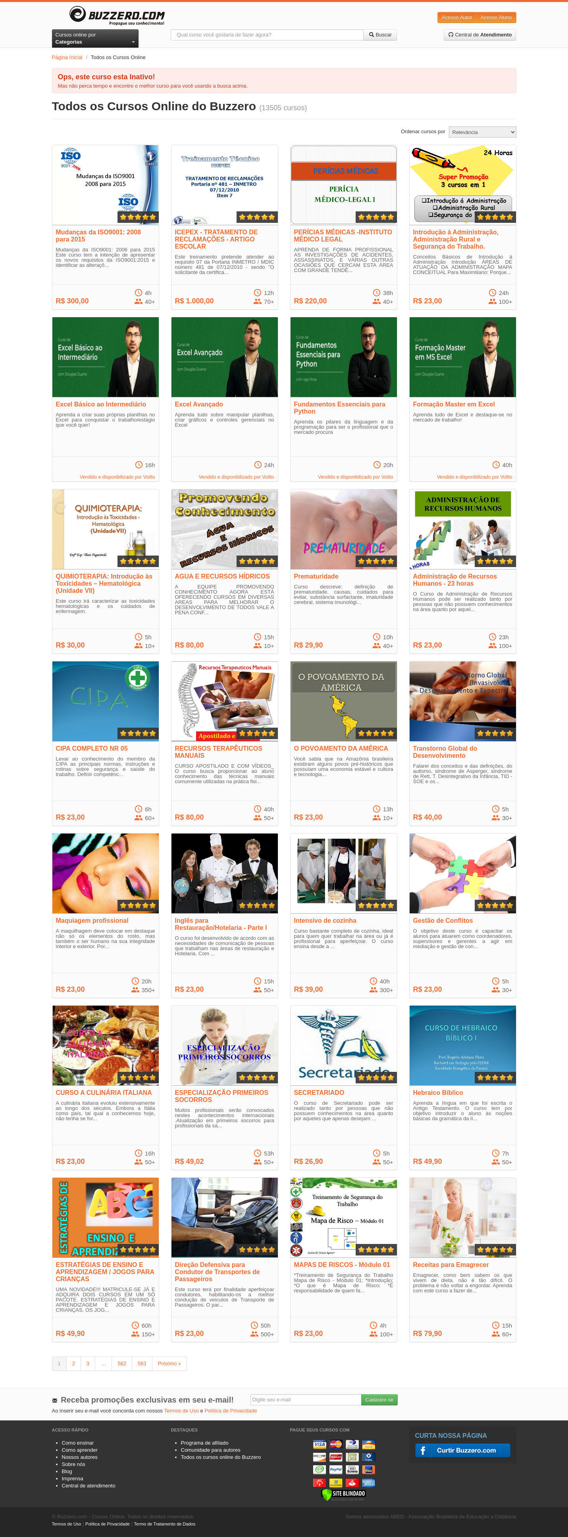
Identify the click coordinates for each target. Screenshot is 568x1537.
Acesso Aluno (496, 17)
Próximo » (169, 1363)
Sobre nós (73, 1464)
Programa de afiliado (205, 1443)
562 (121, 1363)
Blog (67, 1471)
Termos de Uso (181, 1411)
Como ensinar (78, 1443)
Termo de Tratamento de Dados (165, 1524)
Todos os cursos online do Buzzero (221, 1457)
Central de (480, 35)
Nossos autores (80, 1457)
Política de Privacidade (230, 1411)
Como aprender (80, 1450)
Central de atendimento (89, 1486)
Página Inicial (67, 57)
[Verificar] (343, 1494)
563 (142, 1363)
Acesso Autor (457, 17)
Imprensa (72, 1478)
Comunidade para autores (211, 1450)
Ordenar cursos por (423, 131)
